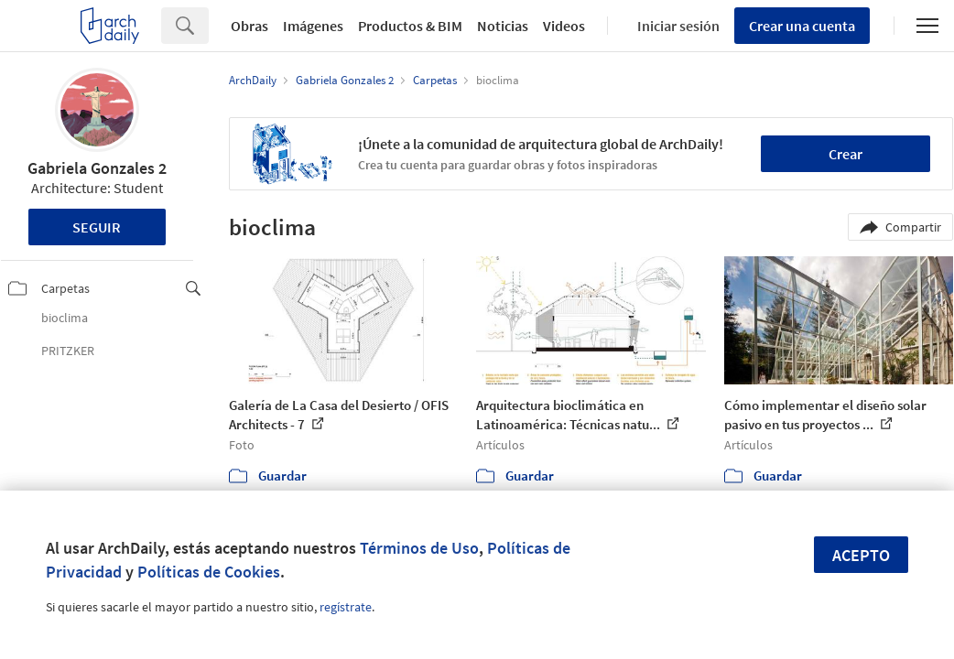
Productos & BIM (410, 25)
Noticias (502, 25)
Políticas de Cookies (208, 571)
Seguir (96, 227)
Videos (564, 25)
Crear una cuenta (802, 25)
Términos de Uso (419, 547)
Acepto (861, 555)
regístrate (346, 607)
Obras (249, 25)
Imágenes (313, 25)
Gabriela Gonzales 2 (97, 167)
